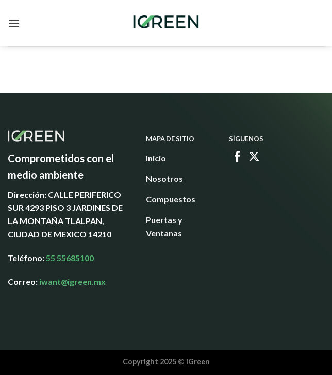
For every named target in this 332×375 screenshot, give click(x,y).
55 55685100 (70, 258)
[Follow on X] (254, 157)
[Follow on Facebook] (237, 157)
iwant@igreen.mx (72, 281)
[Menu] (14, 23)
